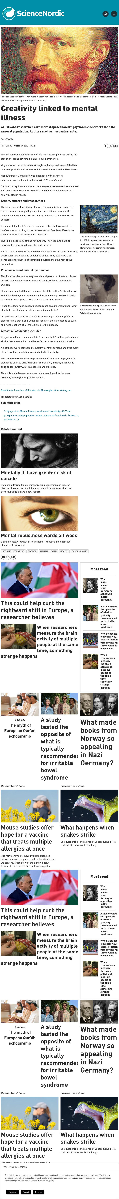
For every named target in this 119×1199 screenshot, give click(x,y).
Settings (38, 1192)
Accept (26, 1192)
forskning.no (79, 551)
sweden (32, 551)
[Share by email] (115, 146)
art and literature (13, 551)
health (64, 551)
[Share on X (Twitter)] (111, 146)
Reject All (13, 1192)
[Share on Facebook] (106, 146)
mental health (48, 551)
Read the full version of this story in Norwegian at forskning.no (36, 390)
